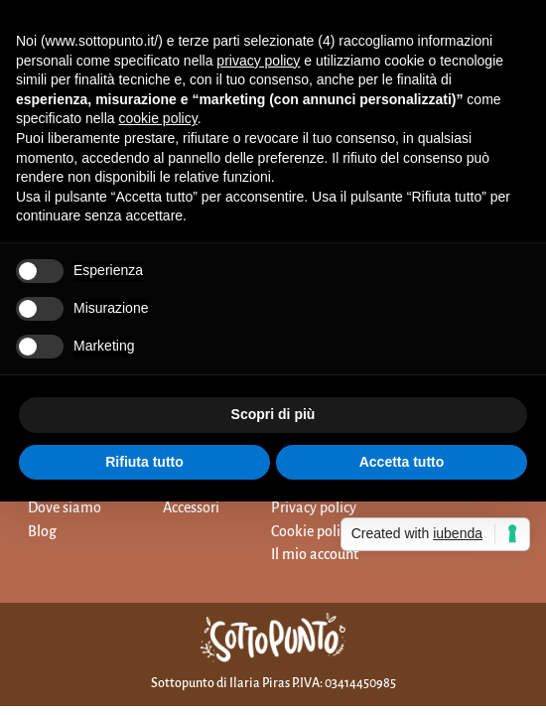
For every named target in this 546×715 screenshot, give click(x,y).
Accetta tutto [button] (402, 462)
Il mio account (314, 554)
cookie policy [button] (158, 118)
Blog (42, 531)
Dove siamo (64, 507)
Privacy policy (313, 507)
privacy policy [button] (258, 61)
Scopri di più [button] (273, 414)
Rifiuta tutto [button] (144, 462)
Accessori (191, 507)
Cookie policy (312, 531)
